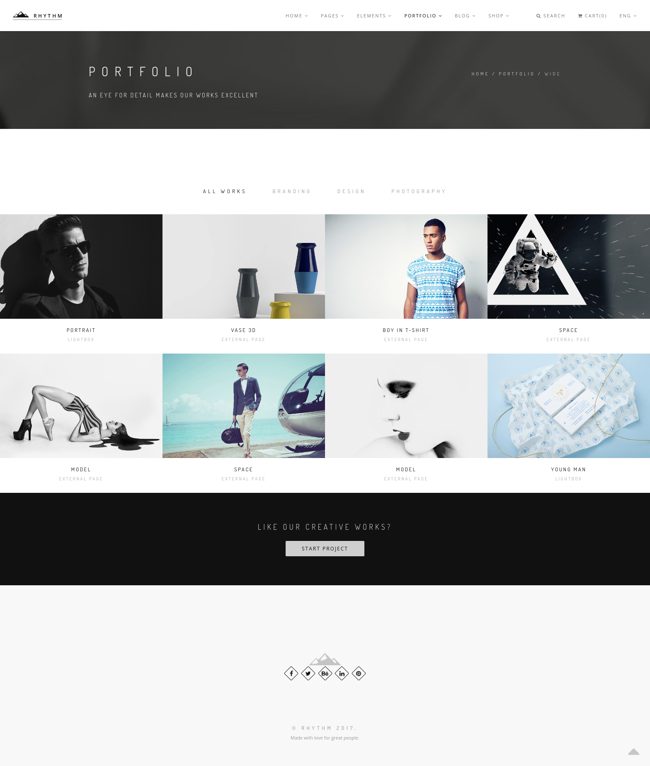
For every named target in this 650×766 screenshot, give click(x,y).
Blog (465, 15)
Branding (292, 191)
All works (225, 191)
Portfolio (423, 15)
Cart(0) (592, 15)
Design (351, 191)
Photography (419, 191)
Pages (333, 15)
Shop (498, 15)
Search (550, 15)
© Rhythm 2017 (323, 728)
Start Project (325, 548)
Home (297, 15)
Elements (374, 15)
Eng (628, 15)
